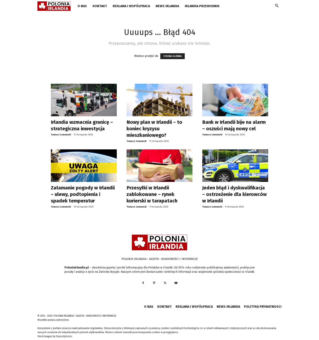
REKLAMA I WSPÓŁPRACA (131, 6)
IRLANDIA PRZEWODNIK (202, 6)
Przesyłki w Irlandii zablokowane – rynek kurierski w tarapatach (152, 194)
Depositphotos (64, 336)
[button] (277, 6)
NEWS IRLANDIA (167, 6)
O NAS (82, 6)
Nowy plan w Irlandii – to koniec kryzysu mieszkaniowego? (154, 128)
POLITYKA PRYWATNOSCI (263, 306)
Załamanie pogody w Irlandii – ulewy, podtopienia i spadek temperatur (83, 194)
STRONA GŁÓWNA (172, 56)
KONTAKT (100, 6)
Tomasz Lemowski (61, 134)
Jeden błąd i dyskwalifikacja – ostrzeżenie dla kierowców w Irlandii (234, 194)
